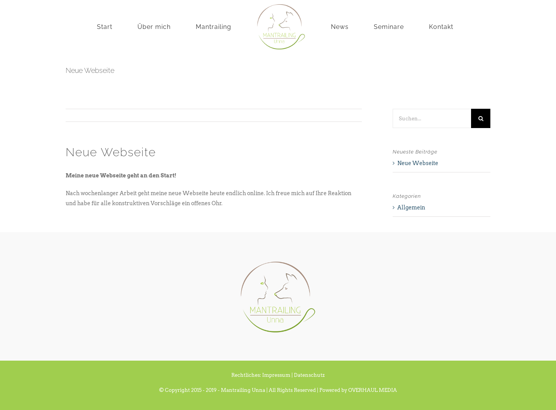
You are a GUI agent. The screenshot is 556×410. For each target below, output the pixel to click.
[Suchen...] (432, 118)
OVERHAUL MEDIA (372, 390)
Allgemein (411, 207)
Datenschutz (309, 375)
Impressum (276, 375)
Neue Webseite (417, 163)
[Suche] (480, 118)
